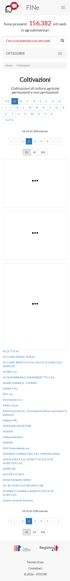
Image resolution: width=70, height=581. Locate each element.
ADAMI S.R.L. (10, 388)
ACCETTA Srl (11, 351)
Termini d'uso (35, 562)
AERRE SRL (9, 468)
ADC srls (8, 394)
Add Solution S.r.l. (13, 399)
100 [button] (43, 152)
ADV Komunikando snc (16, 448)
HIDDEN (8, 431)
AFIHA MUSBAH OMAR (17, 479)
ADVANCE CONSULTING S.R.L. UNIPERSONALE (31, 453)
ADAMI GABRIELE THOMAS (20, 382)
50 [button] (34, 152)
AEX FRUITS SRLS (13, 474)
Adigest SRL (10, 420)
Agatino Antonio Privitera (18, 500)
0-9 (7, 101)
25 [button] (26, 152)
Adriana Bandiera (13, 437)
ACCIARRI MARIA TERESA (19, 356)
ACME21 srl (10, 371)
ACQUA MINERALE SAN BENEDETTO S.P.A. (29, 377)
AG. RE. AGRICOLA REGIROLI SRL (23, 485)
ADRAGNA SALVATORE (17, 425)
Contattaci (35, 568)
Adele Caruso (11, 405)
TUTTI (9, 120)
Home (9, 65)
